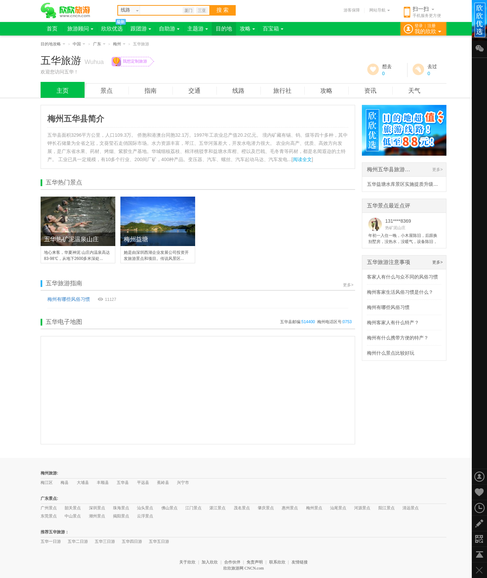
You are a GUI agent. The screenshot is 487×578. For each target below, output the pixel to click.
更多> (348, 285)
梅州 (119, 44)
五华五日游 (159, 541)
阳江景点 (386, 508)
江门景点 (193, 508)
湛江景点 (217, 508)
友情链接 (300, 562)
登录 (419, 25)
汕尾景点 (338, 508)
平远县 (143, 482)
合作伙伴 (232, 562)
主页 (62, 90)
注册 (431, 25)
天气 (414, 90)
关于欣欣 (187, 562)
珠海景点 (121, 508)
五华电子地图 (64, 321)
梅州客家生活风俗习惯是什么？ (400, 292)
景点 (106, 90)
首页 (52, 28)
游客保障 (352, 10)
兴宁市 (183, 482)
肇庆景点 (266, 508)
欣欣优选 (112, 28)
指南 (150, 90)
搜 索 (222, 10)
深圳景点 (97, 508)
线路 (238, 90)
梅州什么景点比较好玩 (390, 353)
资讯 (370, 90)
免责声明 (255, 562)
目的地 (224, 28)
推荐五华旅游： (55, 532)
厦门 (188, 10)
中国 (79, 44)
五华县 (123, 482)
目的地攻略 (53, 44)
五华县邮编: (297, 321)
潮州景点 (97, 516)
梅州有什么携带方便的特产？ (397, 337)
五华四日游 (132, 541)
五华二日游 (78, 541)
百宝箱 (273, 28)
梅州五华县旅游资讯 (391, 169)
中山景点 (73, 516)
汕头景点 (145, 508)
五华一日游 (51, 541)
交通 (194, 90)
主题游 (197, 28)
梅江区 (47, 482)
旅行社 (282, 90)
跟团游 (141, 28)
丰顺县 (103, 482)
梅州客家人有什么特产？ (393, 322)
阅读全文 (302, 159)
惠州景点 (290, 508)
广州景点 (49, 508)
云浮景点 (145, 516)
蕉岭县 (163, 482)
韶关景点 (73, 508)
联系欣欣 (277, 562)
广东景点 (49, 498)
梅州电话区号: (334, 321)
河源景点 (362, 508)
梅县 (65, 482)
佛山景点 (169, 508)
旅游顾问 (80, 28)
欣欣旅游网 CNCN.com (243, 568)
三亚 (202, 10)
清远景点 (410, 508)
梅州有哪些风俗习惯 (68, 299)
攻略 (247, 28)
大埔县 (83, 482)
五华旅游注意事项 (388, 262)
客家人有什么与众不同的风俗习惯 (402, 277)
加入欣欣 (210, 562)
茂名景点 (242, 508)
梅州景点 (314, 508)
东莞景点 (49, 516)
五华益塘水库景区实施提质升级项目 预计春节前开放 (422, 184)
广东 (99, 44)
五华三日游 (105, 541)
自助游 (169, 28)
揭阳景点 (121, 516)
